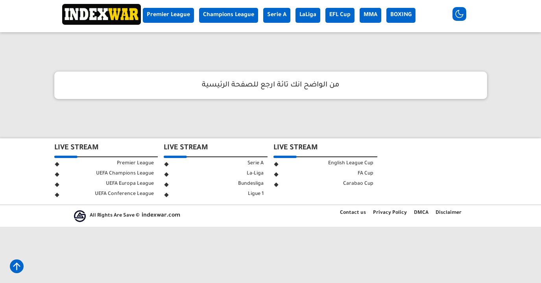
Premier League (168, 15)
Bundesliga (251, 184)
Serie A (276, 15)
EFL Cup (340, 15)
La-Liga (255, 173)
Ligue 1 (256, 194)
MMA (370, 15)
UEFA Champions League (125, 173)
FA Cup (365, 173)
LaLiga (307, 15)
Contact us (353, 213)
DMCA (421, 213)
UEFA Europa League (130, 184)
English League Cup (350, 163)
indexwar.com (161, 216)
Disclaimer (449, 213)
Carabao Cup (358, 184)
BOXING (401, 15)
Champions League (228, 15)
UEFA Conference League (124, 194)
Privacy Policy (390, 213)
